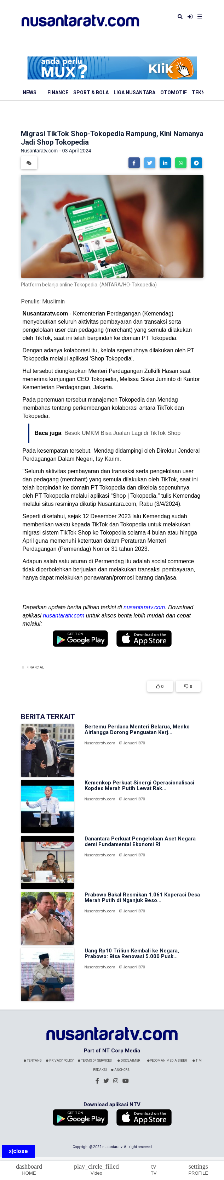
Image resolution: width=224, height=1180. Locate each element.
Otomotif (173, 92)
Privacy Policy (60, 1060)
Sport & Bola (91, 92)
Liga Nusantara (134, 92)
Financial (35, 667)
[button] (134, 162)
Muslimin (53, 301)
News (29, 92)
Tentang (33, 1060)
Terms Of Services (95, 1060)
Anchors (120, 1070)
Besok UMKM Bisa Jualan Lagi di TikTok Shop (122, 433)
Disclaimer (128, 1060)
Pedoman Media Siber (167, 1060)
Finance (57, 92)
